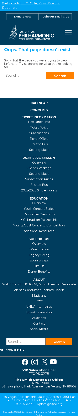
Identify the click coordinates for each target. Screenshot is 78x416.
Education (39, 198)
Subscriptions (39, 133)
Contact (39, 323)
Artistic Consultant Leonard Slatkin (39, 290)
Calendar (39, 103)
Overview (39, 162)
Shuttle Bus (39, 144)
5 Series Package (39, 168)
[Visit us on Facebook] (25, 361)
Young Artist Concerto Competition (39, 225)
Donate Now (22, 16)
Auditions (39, 318)
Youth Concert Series (39, 208)
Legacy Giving (39, 254)
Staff (39, 301)
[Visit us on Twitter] (44, 361)
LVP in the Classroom (39, 214)
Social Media (39, 329)
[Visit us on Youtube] (53, 361)
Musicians (39, 295)
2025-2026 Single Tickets (39, 190)
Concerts (39, 110)
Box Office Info (39, 122)
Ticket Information (39, 117)
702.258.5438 (25, 404)
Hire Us (39, 266)
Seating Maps (39, 149)
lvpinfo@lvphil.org (50, 404)
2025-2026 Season (39, 158)
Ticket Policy (39, 127)
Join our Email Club (56, 16)
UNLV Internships (39, 306)
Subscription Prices (39, 179)
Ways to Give (39, 249)
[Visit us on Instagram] (34, 361)
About (39, 279)
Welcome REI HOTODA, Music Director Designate (39, 284)
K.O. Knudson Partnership (39, 219)
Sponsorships (39, 260)
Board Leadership (39, 312)
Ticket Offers (39, 138)
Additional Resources (39, 231)
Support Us (39, 239)
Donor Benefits (39, 271)
